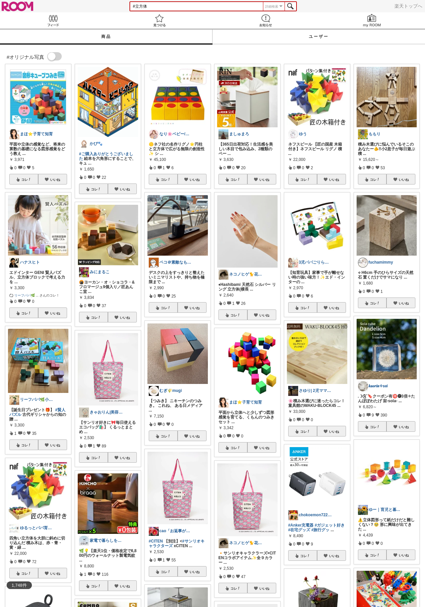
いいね (55, 179)
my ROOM (372, 20)
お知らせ (265, 20)
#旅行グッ (320, 530)
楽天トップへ (408, 6)
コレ (26, 179)
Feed (53, 20)
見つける (159, 20)
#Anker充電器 (301, 525)
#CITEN (156, 541)
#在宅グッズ (299, 530)
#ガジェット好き (330, 525)
